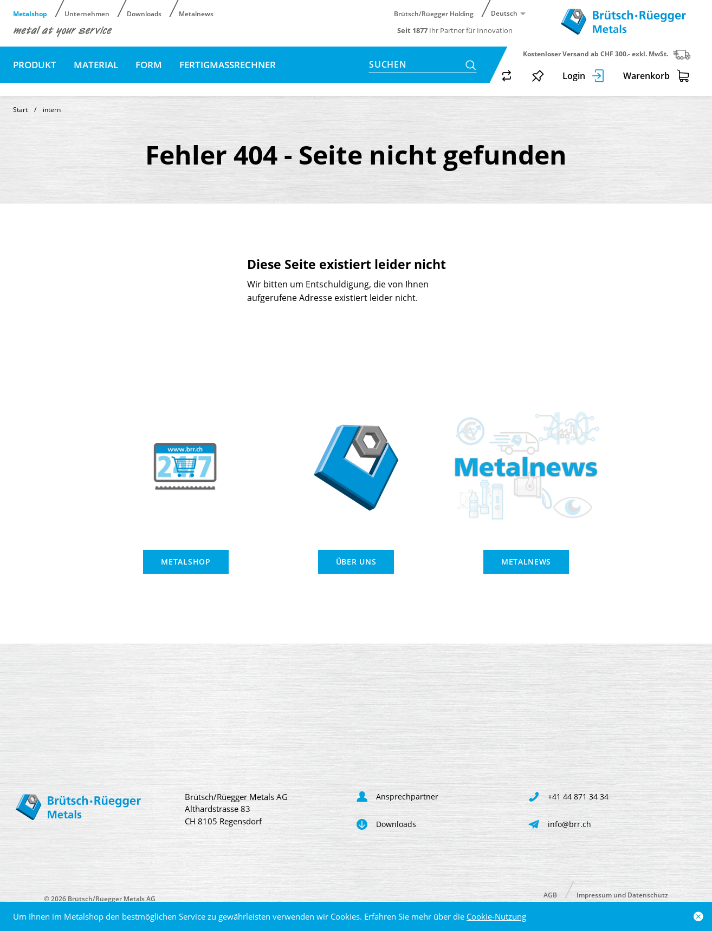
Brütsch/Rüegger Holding (434, 13)
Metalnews (196, 13)
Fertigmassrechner (227, 64)
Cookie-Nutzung (496, 916)
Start (20, 109)
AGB (550, 894)
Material (96, 64)
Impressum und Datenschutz (622, 894)
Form (148, 64)
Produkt (34, 64)
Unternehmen (86, 13)
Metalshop (30, 13)
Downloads (144, 13)
